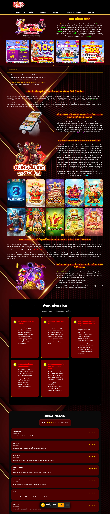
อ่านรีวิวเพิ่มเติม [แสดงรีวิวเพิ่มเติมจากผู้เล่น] (55, 474)
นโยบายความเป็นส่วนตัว (73, 12)
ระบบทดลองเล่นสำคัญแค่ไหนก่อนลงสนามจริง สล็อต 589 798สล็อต (28, 82)
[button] (100, 69)
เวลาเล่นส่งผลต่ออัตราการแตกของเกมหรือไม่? (24, 80)
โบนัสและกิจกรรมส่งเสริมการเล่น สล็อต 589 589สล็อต (24, 85)
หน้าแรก (18, 12)
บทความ (55, 12)
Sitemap (91, 12)
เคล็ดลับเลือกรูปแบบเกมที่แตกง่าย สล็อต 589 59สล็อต (24, 75)
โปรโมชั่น (43, 12)
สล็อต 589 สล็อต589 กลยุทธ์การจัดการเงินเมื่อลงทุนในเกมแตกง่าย (28, 77)
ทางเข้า (30, 12)
